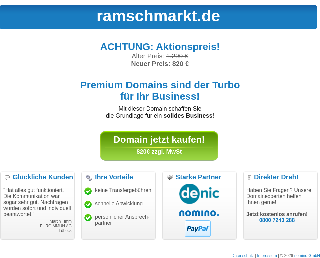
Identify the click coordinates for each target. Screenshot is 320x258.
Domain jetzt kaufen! (159, 139)
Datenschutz (243, 255)
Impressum (267, 255)
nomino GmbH (307, 255)
